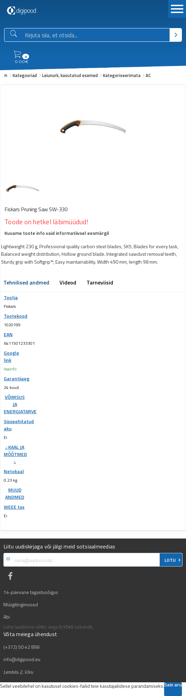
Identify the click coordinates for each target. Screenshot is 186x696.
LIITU (170, 560)
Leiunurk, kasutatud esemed (70, 75)
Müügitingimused (20, 604)
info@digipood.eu (21, 659)
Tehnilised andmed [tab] (26, 283)
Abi (6, 617)
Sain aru (173, 685)
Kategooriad (25, 75)
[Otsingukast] (96, 35)
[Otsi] (176, 34)
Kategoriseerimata (122, 75)
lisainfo (10, 369)
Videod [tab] (67, 283)
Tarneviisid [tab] (100, 283)
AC (148, 75)
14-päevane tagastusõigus (30, 592)
